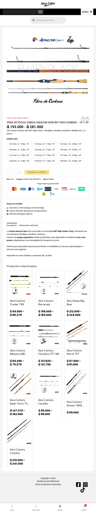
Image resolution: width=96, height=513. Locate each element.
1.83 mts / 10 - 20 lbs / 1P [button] (70, 150)
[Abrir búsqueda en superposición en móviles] (48, 21)
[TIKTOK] (82, 490)
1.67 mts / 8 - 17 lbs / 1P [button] (44, 144)
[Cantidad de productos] (14, 172)
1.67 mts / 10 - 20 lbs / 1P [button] (70, 144)
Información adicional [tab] (28, 226)
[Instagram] (85, 485)
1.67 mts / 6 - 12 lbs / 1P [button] (19, 144)
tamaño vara (12, 139)
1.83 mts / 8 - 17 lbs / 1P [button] (44, 150)
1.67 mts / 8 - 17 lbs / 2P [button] (44, 156)
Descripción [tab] (12, 226)
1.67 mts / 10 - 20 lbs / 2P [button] (70, 156)
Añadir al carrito (36, 173)
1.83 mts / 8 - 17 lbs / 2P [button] (44, 161)
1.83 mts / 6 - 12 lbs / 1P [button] (19, 150)
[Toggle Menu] (40, 12)
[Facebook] (78, 485)
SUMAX (51, 180)
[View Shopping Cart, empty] (87, 12)
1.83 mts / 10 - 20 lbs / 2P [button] (70, 161)
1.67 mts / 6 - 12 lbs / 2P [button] (19, 156)
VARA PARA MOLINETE (18, 118)
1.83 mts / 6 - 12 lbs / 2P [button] (19, 161)
